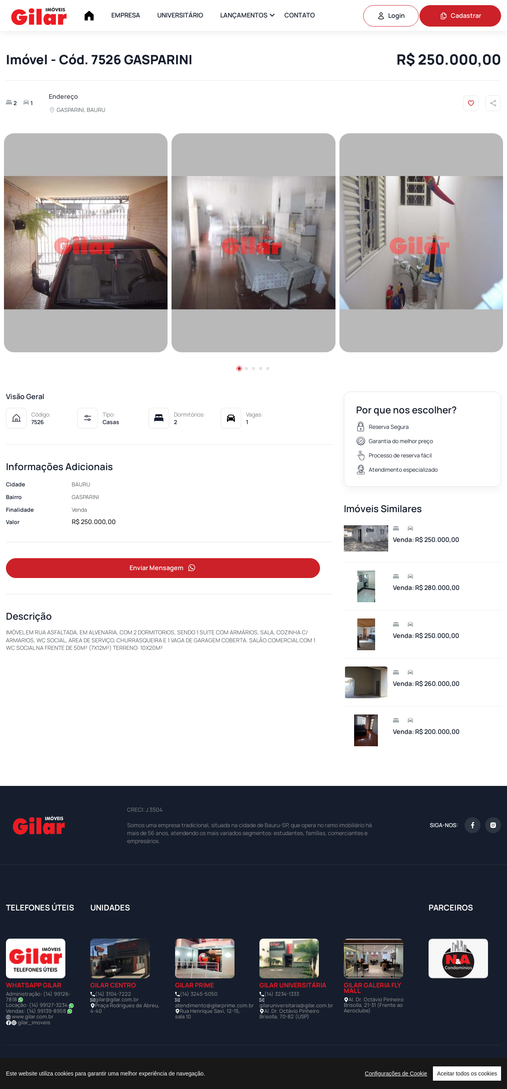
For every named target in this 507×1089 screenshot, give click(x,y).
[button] (239, 368)
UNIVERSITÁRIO (180, 15)
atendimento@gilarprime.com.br (214, 1005)
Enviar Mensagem (163, 568)
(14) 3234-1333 (281, 994)
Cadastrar (460, 15)
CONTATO (299, 15)
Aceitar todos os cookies (467, 1073)
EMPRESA (125, 15)
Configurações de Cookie (396, 1073)
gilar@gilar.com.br (117, 999)
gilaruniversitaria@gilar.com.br (296, 1005)
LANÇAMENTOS (243, 15)
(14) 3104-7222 (113, 994)
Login (391, 15)
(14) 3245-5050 (198, 994)
